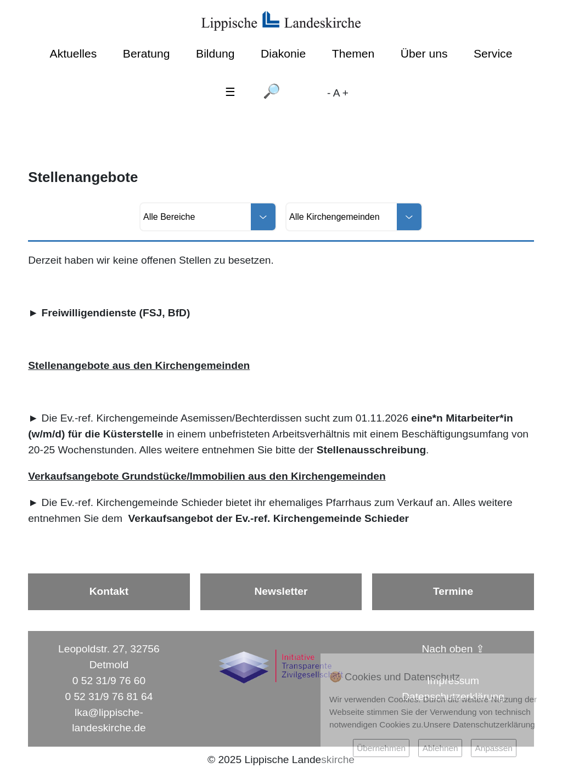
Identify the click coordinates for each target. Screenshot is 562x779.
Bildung (215, 53)
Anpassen (493, 748)
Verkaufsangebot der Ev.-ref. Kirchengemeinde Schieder (268, 518)
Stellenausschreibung (371, 450)
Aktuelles (73, 53)
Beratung (146, 53)
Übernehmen (381, 748)
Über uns (424, 53)
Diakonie (283, 53)
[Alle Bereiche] (208, 216)
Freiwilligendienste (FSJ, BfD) (116, 313)
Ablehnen (440, 748)
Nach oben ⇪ (453, 649)
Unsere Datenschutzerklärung (479, 724)
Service (493, 53)
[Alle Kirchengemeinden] (354, 216)
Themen (353, 53)
